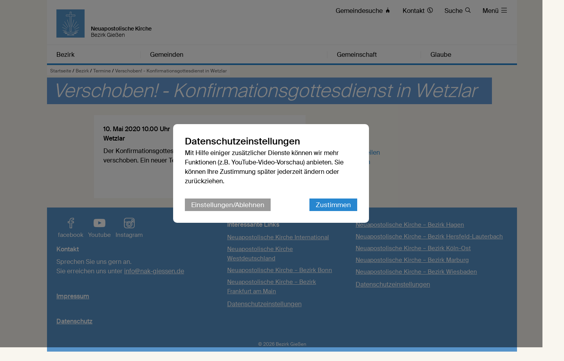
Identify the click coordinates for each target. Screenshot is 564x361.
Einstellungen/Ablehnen (238, 212)
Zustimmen (344, 212)
